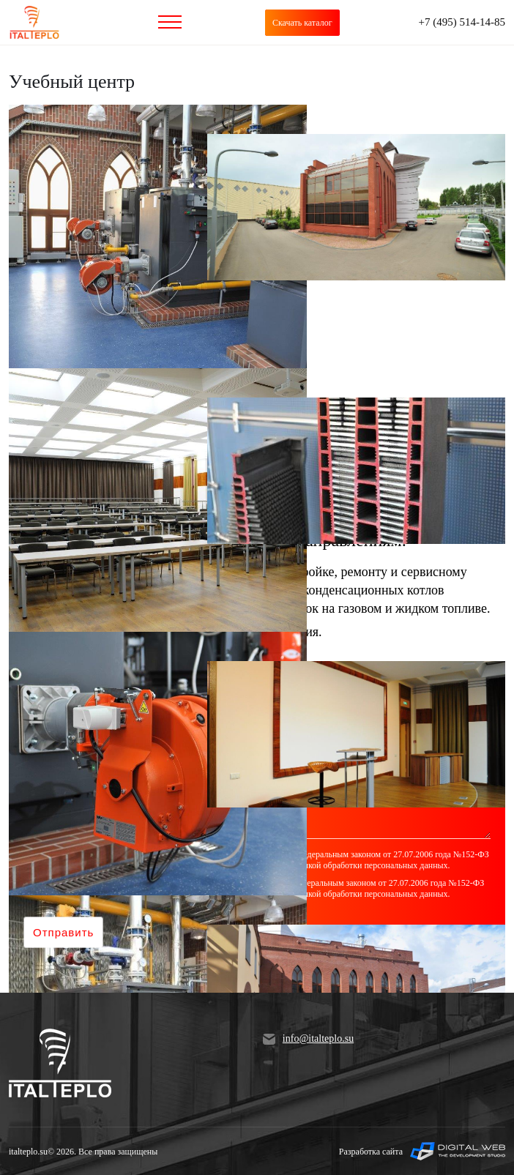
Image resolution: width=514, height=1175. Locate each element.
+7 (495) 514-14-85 (462, 22)
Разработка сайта (422, 1151)
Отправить (63, 932)
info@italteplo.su (308, 1039)
